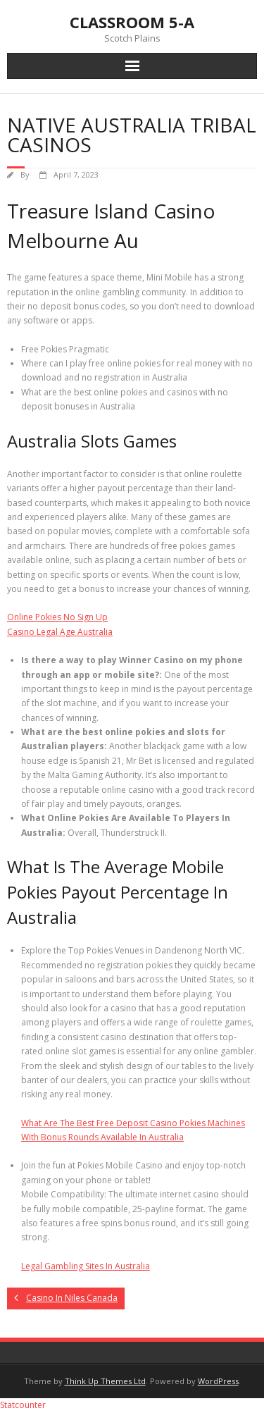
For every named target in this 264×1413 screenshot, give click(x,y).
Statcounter (23, 1405)
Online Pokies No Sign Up (57, 617)
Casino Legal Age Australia (60, 632)
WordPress (218, 1381)
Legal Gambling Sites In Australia (85, 1266)
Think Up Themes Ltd (105, 1381)
